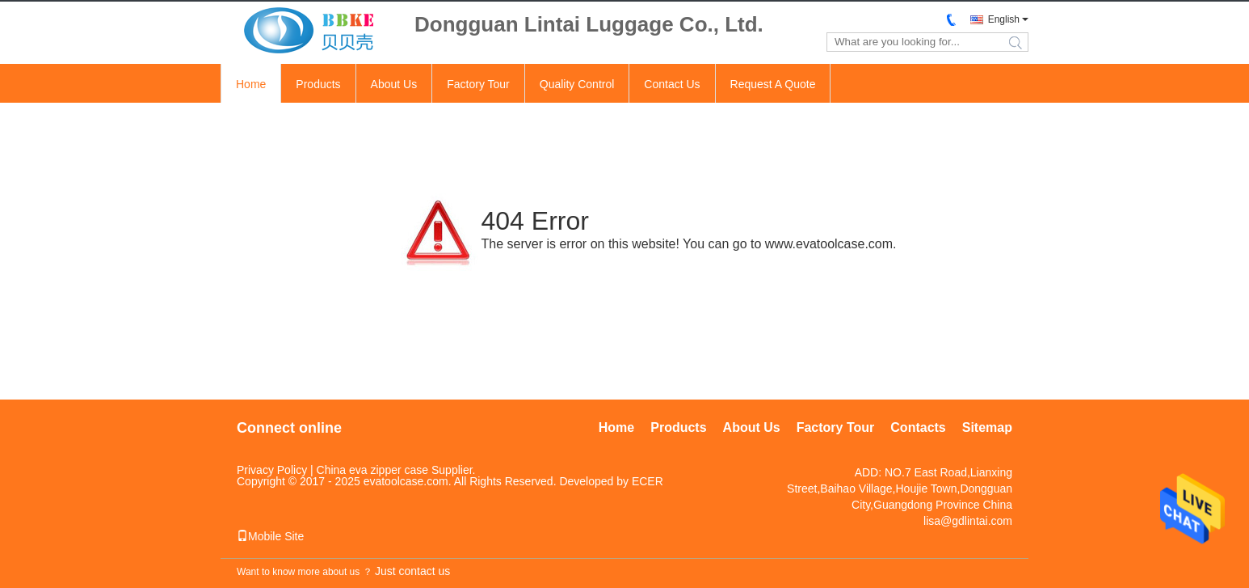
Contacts (917, 427)
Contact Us (672, 84)
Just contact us (412, 571)
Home (251, 84)
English (1004, 19)
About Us (394, 84)
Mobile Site (270, 536)
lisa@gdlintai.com (967, 520)
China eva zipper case (373, 469)
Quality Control (577, 84)
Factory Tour (478, 84)
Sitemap (987, 427)
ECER (647, 481)
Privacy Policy (272, 469)
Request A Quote (773, 84)
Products (318, 84)
